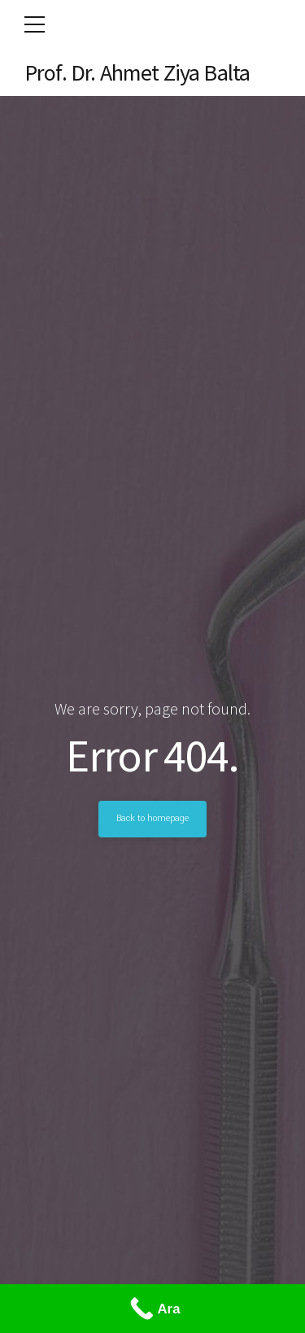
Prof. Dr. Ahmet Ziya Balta (137, 72)
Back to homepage (153, 818)
